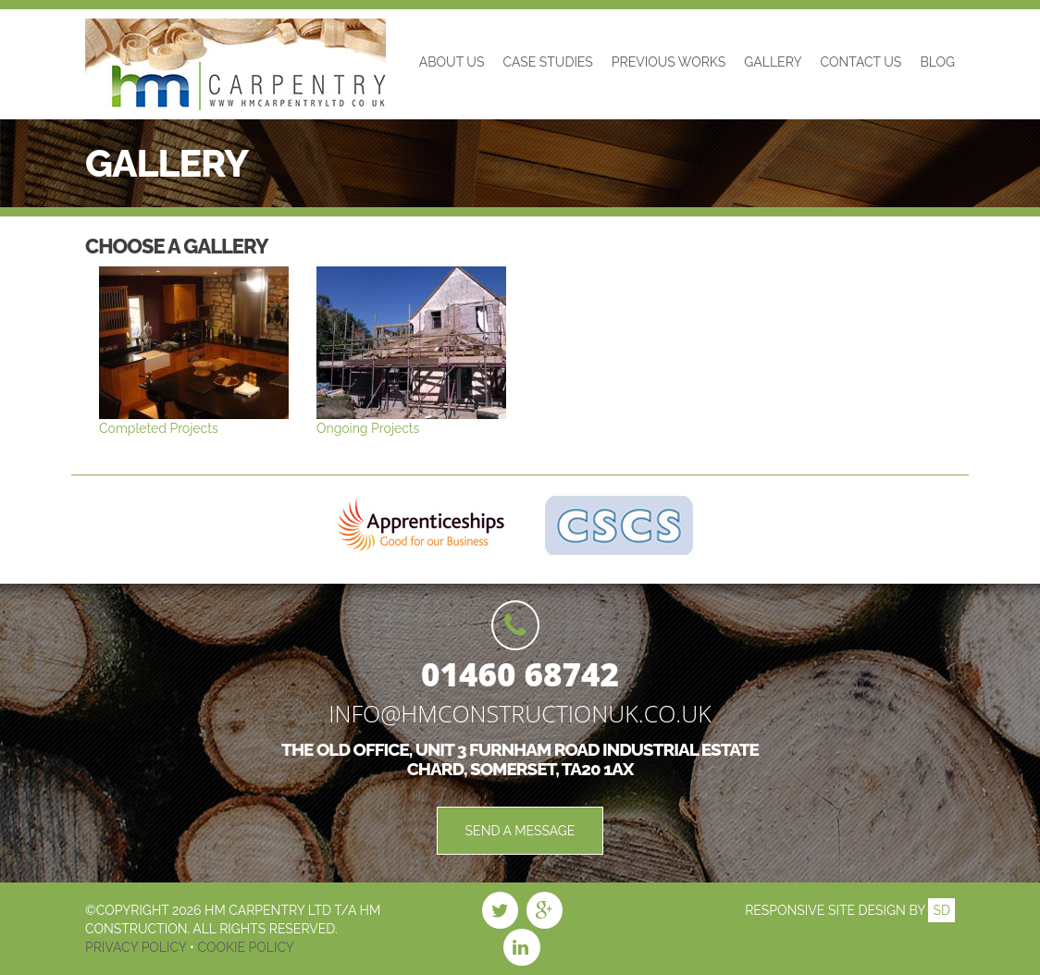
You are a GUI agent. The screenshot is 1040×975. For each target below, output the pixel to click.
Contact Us (861, 62)
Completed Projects (158, 428)
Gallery (772, 62)
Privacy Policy (137, 947)
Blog (937, 62)
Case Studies (547, 62)
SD (941, 910)
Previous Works (668, 62)
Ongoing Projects (367, 428)
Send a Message (520, 830)
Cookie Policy (244, 947)
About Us (452, 62)
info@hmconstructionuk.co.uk (520, 713)
